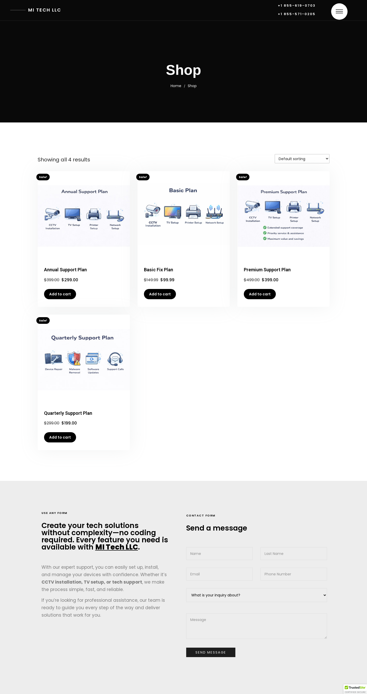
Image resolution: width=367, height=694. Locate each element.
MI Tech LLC (44, 10)
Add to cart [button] (60, 294)
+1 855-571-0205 (297, 14)
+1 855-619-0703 (297, 6)
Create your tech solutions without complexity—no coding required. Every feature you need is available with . (104, 536)
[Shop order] (302, 158)
